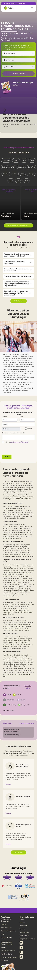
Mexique (6, 174)
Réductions (7, 723)
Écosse (32, 160)
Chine (26, 181)
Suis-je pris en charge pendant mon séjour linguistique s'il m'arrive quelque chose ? (16, 293)
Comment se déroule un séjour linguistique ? (14, 262)
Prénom (4, 417)
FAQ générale (18, 301)
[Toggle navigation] (32, 8)
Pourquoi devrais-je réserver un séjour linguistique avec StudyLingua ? (17, 255)
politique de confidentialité (19, 442)
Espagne (21, 167)
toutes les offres (28, 687)
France (15, 174)
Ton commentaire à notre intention (13, 433)
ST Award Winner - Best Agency (14, 3)
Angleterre (6, 160)
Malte (24, 160)
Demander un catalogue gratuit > (23, 83)
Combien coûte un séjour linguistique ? (17, 276)
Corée (19, 181)
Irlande (16, 160)
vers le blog (19, 852)
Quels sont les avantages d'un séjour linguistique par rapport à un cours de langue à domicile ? (16, 284)
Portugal (31, 174)
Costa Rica (31, 167)
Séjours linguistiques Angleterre (9, 191)
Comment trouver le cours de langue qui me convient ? (16, 270)
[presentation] (15, 450)
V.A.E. (12, 167)
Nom (21, 417)
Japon (11, 181)
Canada (4, 167)
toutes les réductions (27, 724)
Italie (22, 174)
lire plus (8, 784)
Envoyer (7, 457)
